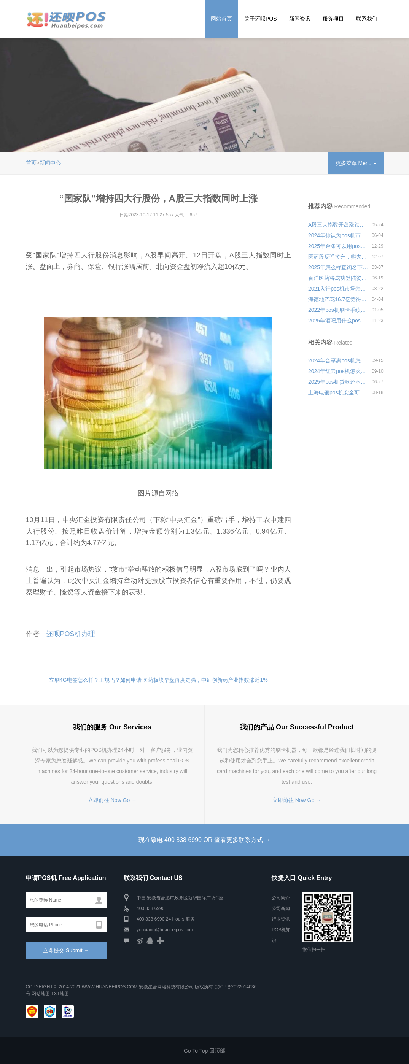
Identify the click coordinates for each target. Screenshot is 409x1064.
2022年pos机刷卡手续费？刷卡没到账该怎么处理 (338, 310)
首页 (31, 163)
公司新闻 (281, 908)
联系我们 (366, 19)
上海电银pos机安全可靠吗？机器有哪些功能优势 (338, 392)
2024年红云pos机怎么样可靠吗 (338, 371)
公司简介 (281, 897)
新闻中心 (50, 163)
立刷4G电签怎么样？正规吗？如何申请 (95, 680)
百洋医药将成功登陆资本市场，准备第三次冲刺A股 (338, 278)
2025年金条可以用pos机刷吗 (338, 246)
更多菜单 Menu (356, 163)
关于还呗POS (260, 19)
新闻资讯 (299, 19)
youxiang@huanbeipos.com (165, 929)
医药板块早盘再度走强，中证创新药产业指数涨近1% (205, 680)
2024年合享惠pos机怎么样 (338, 360)
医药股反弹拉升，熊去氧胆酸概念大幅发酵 (338, 257)
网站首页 (221, 19)
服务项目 (333, 19)
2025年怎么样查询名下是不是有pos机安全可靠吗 (338, 267)
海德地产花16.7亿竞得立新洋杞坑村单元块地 (338, 299)
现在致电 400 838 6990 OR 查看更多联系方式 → (204, 840)
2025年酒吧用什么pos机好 (338, 321)
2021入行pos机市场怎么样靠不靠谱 (338, 289)
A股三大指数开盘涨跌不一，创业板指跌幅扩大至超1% (338, 225)
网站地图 (41, 993)
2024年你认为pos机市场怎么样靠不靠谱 (338, 235)
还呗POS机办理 (70, 634)
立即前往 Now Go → (112, 800)
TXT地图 (60, 993)
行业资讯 (281, 919)
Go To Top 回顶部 (204, 1051)
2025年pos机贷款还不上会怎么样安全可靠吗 (338, 382)
